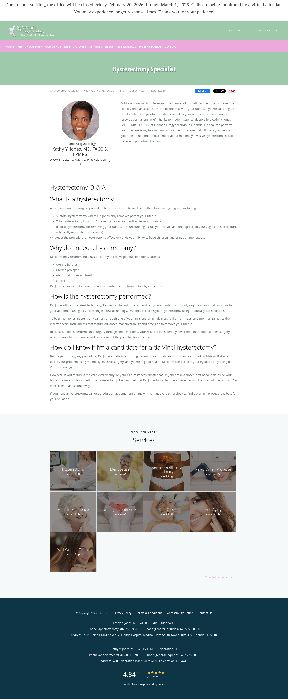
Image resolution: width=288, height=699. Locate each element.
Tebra (161, 684)
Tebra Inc (102, 613)
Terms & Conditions (149, 613)
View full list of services (220, 577)
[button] (268, 30)
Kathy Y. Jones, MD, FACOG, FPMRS (104, 90)
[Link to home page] (23, 30)
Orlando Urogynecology (64, 90)
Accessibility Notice (180, 613)
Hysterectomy (158, 90)
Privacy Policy (122, 613)
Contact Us (205, 613)
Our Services (137, 90)
